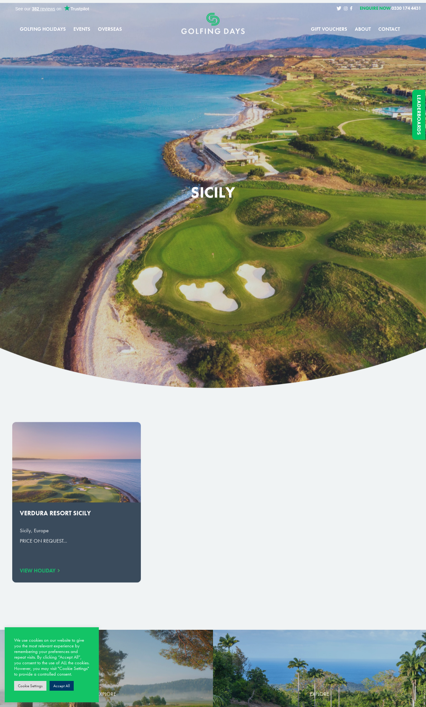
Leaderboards (419, 115)
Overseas (110, 29)
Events (81, 29)
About (363, 29)
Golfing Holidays (43, 29)
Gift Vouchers (329, 29)
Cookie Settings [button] (30, 685)
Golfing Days (213, 28)
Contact (389, 29)
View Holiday (38, 574)
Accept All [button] (61, 685)
